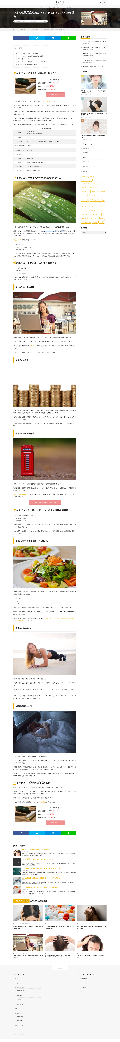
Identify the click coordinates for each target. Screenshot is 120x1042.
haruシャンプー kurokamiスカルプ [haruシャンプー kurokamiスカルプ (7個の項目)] (90, 186)
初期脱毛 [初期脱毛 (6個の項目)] (100, 212)
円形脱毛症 (86, 155)
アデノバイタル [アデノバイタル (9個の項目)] (86, 193)
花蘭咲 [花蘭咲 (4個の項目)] (102, 220)
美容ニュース (60, 8)
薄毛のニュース (19, 1028)
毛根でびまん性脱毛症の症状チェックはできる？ (37, 853)
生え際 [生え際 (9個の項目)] (90, 220)
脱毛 (48, 8)
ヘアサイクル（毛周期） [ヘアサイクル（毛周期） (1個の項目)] (88, 201)
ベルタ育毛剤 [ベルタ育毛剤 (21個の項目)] (99, 201)
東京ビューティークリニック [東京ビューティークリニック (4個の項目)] (93, 216)
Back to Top (60, 972)
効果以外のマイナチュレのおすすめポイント (29, 62)
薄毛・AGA (41, 8)
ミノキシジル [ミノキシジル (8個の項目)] (99, 209)
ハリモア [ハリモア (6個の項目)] (84, 197)
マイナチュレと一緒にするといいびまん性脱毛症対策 (31, 65)
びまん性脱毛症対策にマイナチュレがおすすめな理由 (28, 960)
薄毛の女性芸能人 (26, 926)
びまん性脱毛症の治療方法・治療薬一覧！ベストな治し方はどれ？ (42, 881)
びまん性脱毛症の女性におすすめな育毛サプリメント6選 (91, 931)
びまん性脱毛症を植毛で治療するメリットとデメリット (39, 862)
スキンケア (78, 8)
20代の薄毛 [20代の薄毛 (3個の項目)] (85, 178)
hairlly (25, 1038)
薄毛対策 (42, 805)
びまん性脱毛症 (33, 24)
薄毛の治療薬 (20, 1020)
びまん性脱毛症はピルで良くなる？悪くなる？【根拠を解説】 (41, 890)
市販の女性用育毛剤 (19, 497)
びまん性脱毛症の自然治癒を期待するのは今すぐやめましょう (41, 871)
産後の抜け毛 (86, 151)
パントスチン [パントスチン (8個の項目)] (100, 197)
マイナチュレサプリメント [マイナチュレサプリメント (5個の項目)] (97, 205)
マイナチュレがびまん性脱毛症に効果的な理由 (29, 59)
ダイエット (69, 8)
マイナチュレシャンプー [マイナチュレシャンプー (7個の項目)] (88, 209)
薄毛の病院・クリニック (89, 168)
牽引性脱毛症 (20, 1008)
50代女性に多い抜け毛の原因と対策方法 (93, 69)
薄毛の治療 (18, 1016)
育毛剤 (33, 349)
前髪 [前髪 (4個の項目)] (83, 216)
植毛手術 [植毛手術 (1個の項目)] (84, 220)
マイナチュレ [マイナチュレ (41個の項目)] (85, 205)
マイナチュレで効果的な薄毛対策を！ (27, 68)
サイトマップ (84, 987)
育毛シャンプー (87, 164)
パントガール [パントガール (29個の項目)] (91, 197)
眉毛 (53, 8)
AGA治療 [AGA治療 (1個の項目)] (92, 178)
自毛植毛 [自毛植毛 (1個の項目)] (96, 220)
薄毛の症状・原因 (86, 97)
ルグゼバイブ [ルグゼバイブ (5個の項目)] (93, 212)
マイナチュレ (43, 24)
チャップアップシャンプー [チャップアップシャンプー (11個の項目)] (98, 193)
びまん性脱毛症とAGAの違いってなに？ (59, 959)
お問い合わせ (84, 982)
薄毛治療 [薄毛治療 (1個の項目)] (95, 224)
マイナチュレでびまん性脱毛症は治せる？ (28, 56)
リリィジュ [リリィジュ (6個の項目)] (84, 212)
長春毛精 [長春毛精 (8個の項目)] (101, 224)
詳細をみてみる (55, 97)
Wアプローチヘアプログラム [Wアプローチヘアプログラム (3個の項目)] (89, 189)
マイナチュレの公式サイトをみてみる (44, 505)
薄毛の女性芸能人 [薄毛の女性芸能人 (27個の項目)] (86, 224)
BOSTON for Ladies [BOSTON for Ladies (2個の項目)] (87, 182)
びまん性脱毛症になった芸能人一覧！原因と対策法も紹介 (28, 931)
